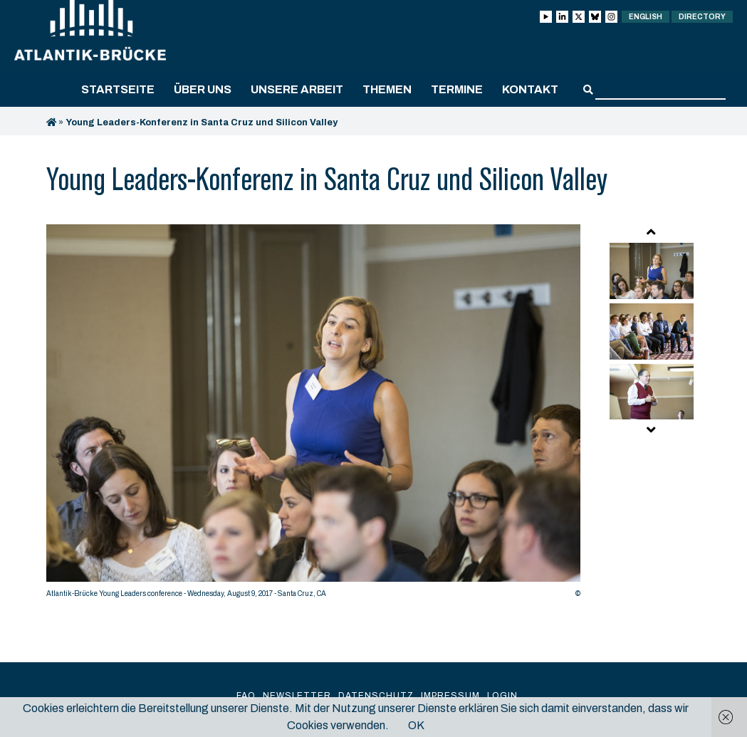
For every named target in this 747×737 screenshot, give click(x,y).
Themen (387, 89)
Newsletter (297, 696)
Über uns (202, 89)
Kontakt (530, 89)
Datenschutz (376, 696)
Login (502, 696)
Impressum (450, 696)
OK (416, 725)
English (645, 17)
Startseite (118, 89)
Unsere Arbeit (297, 89)
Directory (702, 17)
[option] (313, 414)
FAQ (246, 696)
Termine (457, 89)
